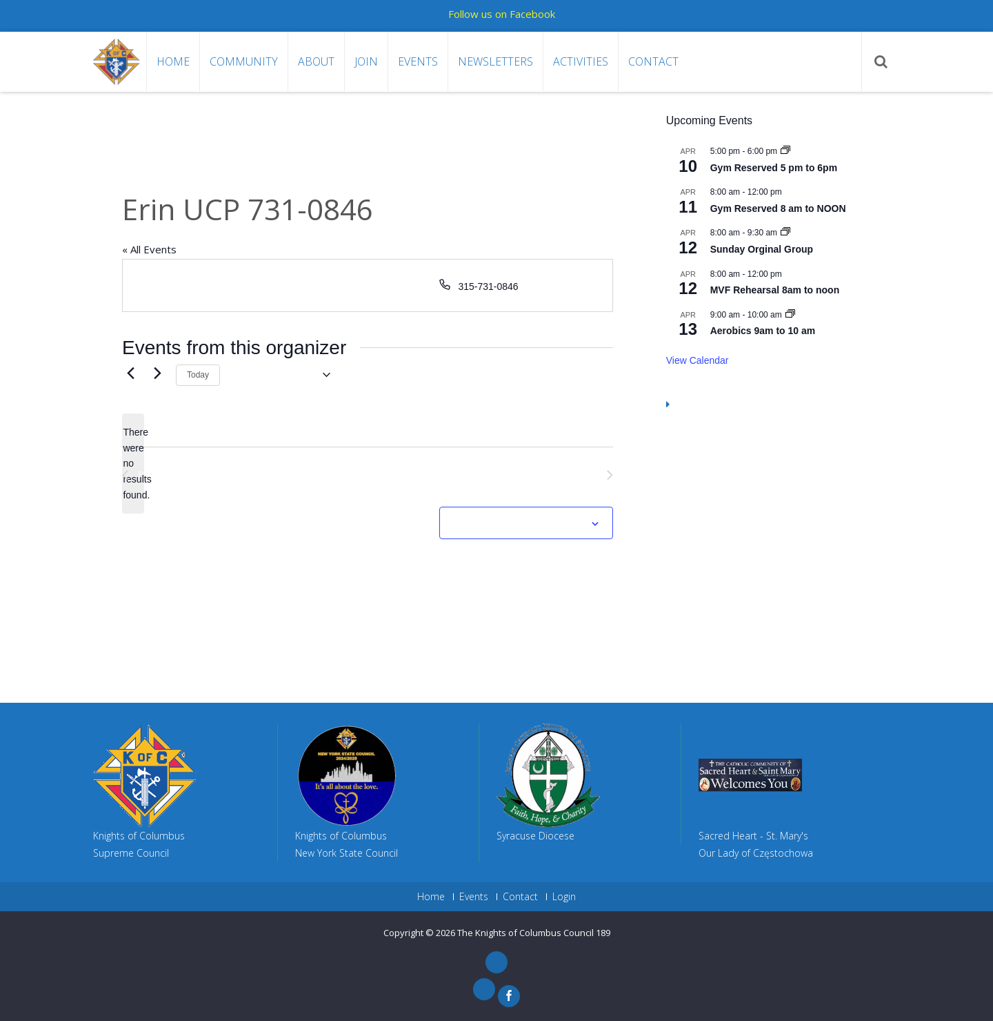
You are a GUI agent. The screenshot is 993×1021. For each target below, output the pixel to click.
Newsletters (495, 61)
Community (244, 61)
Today (198, 375)
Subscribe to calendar (518, 523)
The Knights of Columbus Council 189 (533, 932)
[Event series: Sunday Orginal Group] (785, 232)
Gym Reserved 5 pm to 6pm (773, 167)
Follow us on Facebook (501, 14)
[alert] (133, 464)
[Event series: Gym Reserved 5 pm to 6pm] (785, 151)
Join (366, 61)
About (316, 61)
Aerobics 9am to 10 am (763, 330)
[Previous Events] (130, 372)
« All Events (149, 249)
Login (564, 896)
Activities (580, 61)
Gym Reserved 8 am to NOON (778, 208)
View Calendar (697, 360)
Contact (653, 61)
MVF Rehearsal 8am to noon (774, 289)
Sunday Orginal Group (761, 249)
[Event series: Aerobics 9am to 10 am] (790, 315)
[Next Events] (157, 372)
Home (173, 61)
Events (418, 61)
